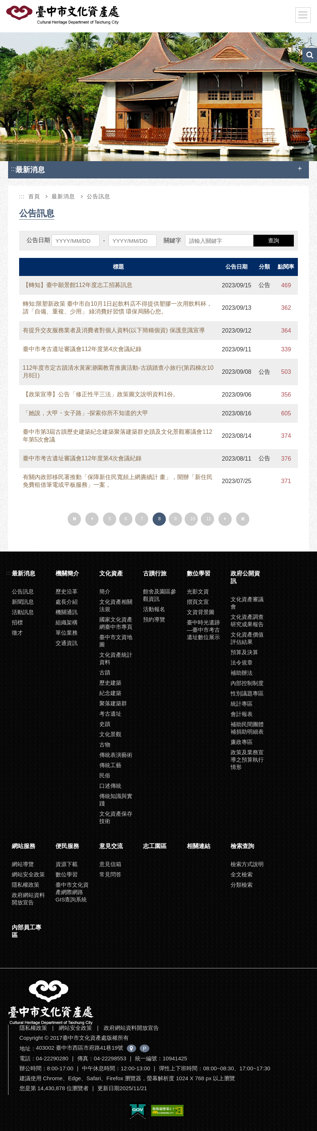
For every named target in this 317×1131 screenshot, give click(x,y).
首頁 (34, 196)
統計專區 (242, 704)
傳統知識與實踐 (115, 799)
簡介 (104, 591)
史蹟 (104, 724)
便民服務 (67, 846)
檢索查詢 (242, 846)
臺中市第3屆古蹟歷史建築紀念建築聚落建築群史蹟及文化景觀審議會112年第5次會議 (118, 436)
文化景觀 (110, 734)
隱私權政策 (25, 885)
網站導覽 (23, 864)
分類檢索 (242, 885)
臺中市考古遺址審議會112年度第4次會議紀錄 (82, 349)
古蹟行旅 (155, 573)
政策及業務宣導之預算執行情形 (247, 759)
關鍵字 (172, 240)
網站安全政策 (28, 874)
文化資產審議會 (247, 603)
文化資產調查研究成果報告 (247, 620)
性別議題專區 (247, 693)
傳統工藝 (110, 765)
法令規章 (242, 662)
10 (192, 518)
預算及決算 (244, 652)
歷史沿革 (67, 591)
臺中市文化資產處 (63, 15)
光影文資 (198, 591)
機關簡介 (67, 573)
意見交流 (111, 846)
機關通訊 (67, 612)
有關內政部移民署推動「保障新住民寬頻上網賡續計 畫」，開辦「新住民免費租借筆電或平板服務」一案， (118, 481)
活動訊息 (23, 612)
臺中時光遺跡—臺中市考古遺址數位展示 (203, 629)
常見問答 (110, 874)
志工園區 (155, 846)
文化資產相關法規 (115, 605)
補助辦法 (242, 673)
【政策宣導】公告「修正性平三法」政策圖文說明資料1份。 (101, 394)
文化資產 (111, 573)
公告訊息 (98, 196)
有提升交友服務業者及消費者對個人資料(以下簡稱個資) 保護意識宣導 (114, 330)
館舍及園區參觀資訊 (159, 595)
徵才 (17, 633)
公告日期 (38, 240)
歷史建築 (110, 683)
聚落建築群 (113, 703)
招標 (17, 622)
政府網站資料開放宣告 (28, 898)
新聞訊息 (23, 602)
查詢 (273, 240)
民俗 (104, 775)
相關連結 (198, 846)
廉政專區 (242, 742)
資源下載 (67, 864)
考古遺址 (110, 713)
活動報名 (154, 609)
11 (208, 518)
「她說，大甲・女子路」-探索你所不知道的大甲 (85, 413)
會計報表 (242, 714)
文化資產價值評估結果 (247, 638)
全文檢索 (242, 874)
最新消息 (63, 196)
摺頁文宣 (198, 602)
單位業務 (67, 633)
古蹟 (104, 672)
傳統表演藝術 (115, 755)
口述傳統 (110, 786)
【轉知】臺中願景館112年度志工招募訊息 (78, 285)
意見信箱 (110, 864)
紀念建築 (110, 693)
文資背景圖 (200, 612)
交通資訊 (67, 643)
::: (14, 169)
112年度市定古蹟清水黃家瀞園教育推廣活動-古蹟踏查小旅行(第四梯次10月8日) (118, 372)
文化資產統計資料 (115, 658)
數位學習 (198, 573)
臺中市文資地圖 (115, 641)
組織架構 (67, 622)
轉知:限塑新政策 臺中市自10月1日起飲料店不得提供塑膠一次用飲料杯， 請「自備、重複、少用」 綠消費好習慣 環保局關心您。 (118, 308)
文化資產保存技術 (115, 817)
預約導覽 (154, 619)
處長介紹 (67, 602)
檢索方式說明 (247, 864)
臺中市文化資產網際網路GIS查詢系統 (72, 892)
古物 (104, 744)
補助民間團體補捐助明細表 (247, 728)
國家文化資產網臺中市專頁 (115, 623)
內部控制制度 (247, 683)
